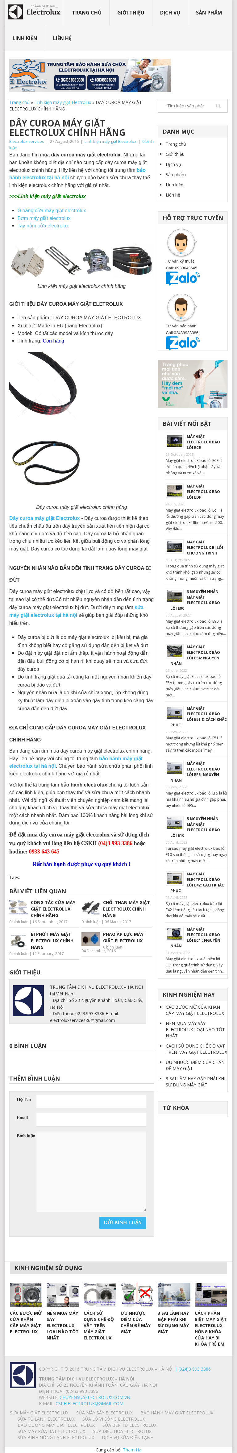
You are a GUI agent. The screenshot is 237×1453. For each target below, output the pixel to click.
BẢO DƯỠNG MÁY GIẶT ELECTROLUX (56, 1425)
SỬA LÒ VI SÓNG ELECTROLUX (113, 1419)
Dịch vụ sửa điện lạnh (127, 1437)
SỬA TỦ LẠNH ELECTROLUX (46, 1419)
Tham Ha (132, 1450)
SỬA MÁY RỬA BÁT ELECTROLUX (51, 1431)
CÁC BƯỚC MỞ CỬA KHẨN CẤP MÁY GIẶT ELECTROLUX (195, 1010)
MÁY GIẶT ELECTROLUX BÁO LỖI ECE (203, 442)
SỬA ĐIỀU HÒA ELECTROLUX (122, 1431)
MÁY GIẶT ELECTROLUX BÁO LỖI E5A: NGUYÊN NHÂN (195, 655)
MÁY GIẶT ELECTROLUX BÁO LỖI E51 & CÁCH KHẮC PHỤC (198, 717)
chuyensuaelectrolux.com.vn (95, 1397)
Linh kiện (25, 38)
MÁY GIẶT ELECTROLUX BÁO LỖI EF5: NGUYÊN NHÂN (195, 772)
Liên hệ (62, 38)
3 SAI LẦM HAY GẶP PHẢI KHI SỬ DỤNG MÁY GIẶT (195, 1082)
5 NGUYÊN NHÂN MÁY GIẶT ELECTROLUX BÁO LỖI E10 (195, 827)
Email (22, 1117)
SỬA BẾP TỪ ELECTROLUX (129, 1425)
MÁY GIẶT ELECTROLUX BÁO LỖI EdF (203, 492)
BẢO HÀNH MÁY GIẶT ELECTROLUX (176, 1413)
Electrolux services (26, 141)
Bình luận (26, 1136)
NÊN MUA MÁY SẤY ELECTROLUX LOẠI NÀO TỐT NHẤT (195, 1029)
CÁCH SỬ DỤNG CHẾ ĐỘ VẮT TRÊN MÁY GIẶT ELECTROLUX (196, 1049)
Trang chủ (87, 12)
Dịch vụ (170, 12)
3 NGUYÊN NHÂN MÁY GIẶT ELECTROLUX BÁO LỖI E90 (195, 600)
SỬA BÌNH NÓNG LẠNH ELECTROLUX (56, 1437)
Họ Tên (24, 1099)
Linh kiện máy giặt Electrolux (62, 102)
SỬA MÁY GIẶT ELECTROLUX (39, 1413)
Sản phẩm (209, 12)
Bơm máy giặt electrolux (44, 218)
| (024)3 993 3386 (192, 1369)
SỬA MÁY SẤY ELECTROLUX (104, 1413)
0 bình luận (18, 921)
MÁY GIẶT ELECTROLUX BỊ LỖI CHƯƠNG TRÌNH (205, 547)
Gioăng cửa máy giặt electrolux (52, 210)
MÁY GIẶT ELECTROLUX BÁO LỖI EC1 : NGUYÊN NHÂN (195, 938)
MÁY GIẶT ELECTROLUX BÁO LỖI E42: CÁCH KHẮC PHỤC (197, 882)
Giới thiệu (130, 12)
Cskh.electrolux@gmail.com (89, 1403)
